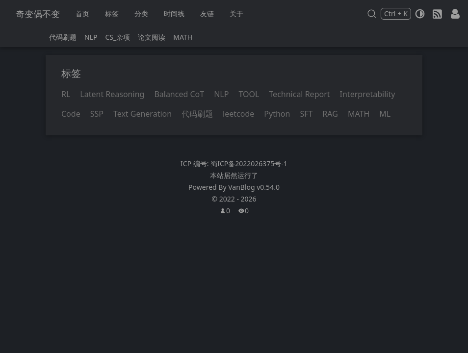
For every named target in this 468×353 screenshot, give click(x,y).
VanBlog (254, 187)
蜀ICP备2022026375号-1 (248, 163)
